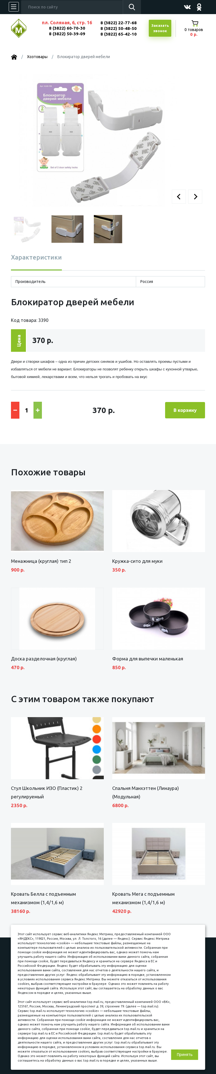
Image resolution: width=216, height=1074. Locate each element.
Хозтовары (37, 56)
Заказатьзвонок (160, 28)
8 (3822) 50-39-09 (67, 33)
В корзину (185, 410)
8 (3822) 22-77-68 (118, 22)
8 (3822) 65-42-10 (118, 34)
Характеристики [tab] (36, 257)
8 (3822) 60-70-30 (67, 28)
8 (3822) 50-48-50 (118, 28)
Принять (185, 1054)
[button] (179, 197)
